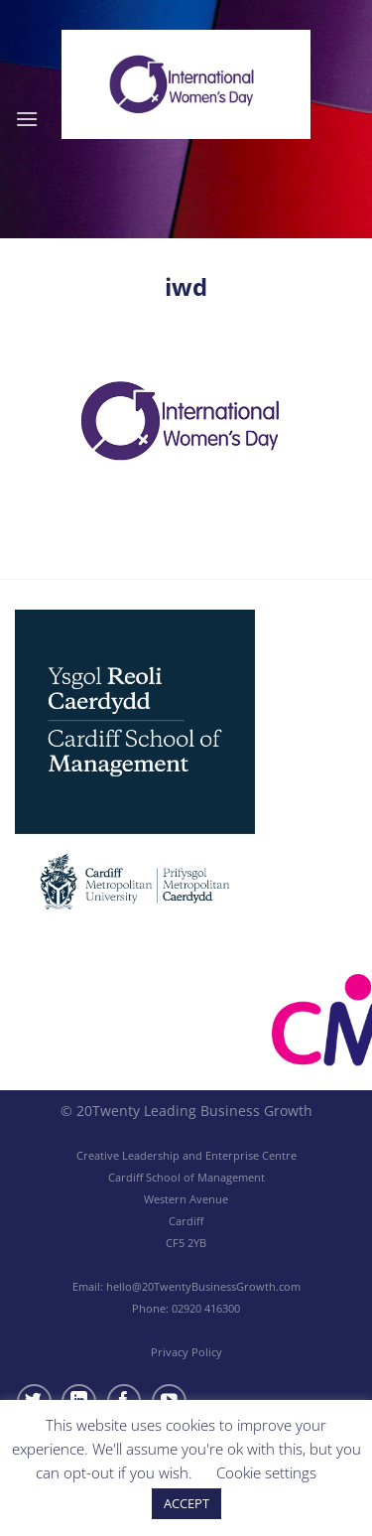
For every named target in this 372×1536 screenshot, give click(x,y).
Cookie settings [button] (266, 1472)
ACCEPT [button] (186, 1503)
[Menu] (27, 118)
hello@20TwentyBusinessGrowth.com (203, 1286)
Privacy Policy (186, 1351)
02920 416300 (206, 1308)
